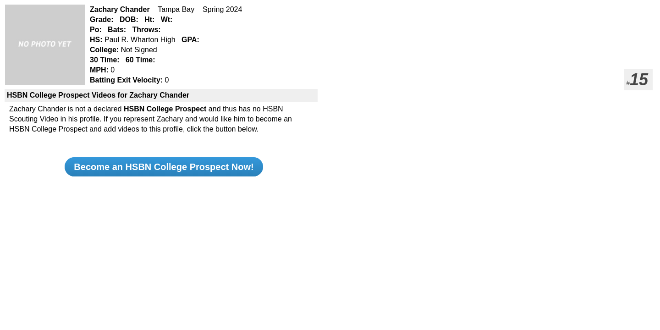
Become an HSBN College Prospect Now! (163, 167)
